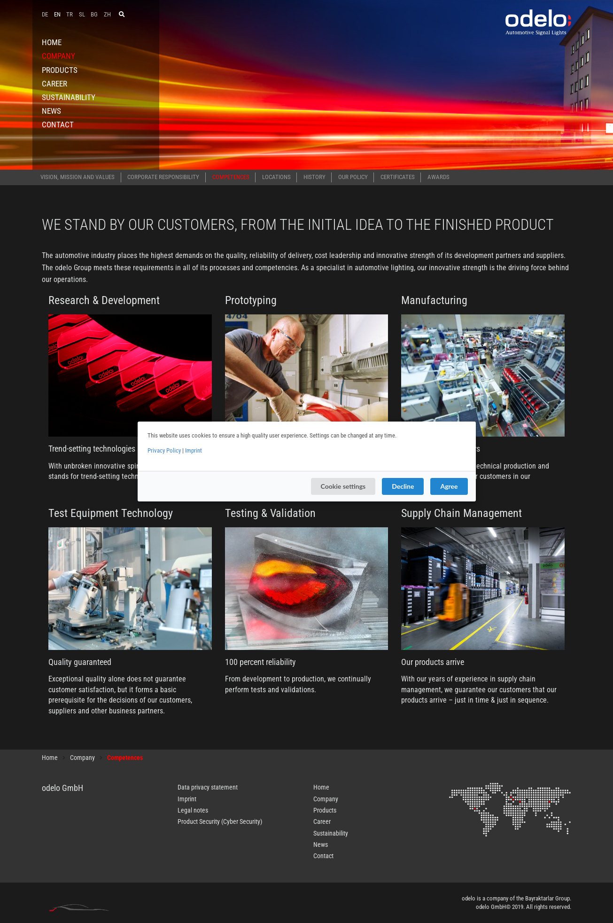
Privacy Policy (164, 450)
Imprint (193, 450)
